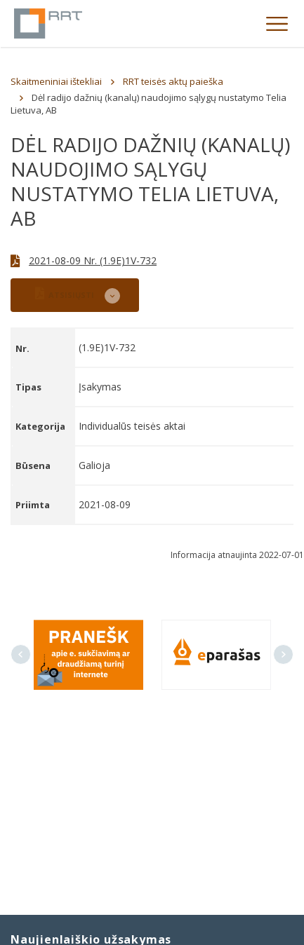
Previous (21, 654)
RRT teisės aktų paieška (173, 81)
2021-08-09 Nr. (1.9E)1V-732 (93, 260)
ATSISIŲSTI (64, 293)
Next (283, 654)
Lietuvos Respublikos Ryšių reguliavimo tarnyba (48, 23)
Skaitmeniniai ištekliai (56, 81)
